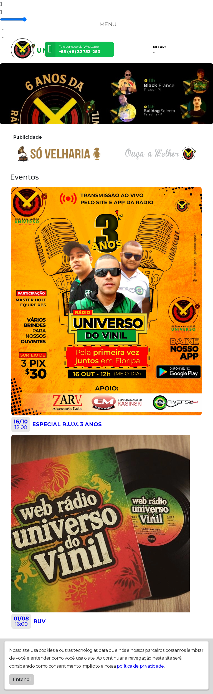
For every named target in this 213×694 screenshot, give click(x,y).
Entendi (22, 679)
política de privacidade (140, 666)
